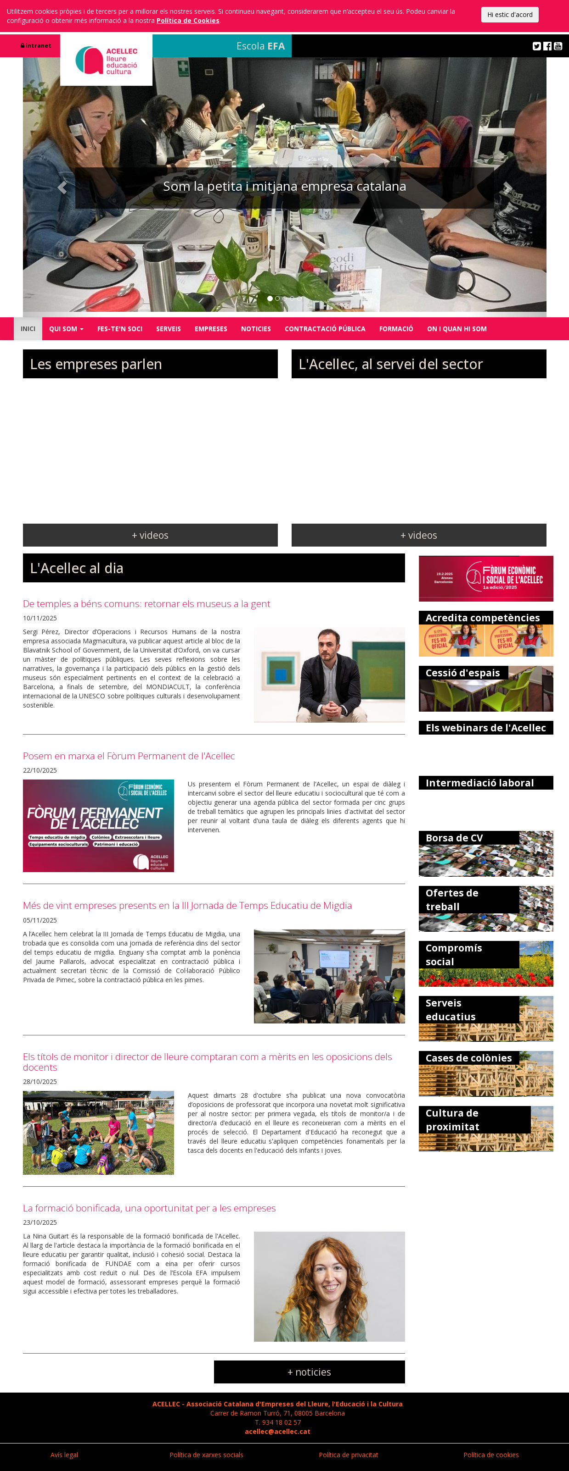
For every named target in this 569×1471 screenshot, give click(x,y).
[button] (62, 187)
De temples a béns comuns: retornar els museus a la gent (146, 603)
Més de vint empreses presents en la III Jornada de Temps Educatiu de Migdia (187, 905)
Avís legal (64, 1454)
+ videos (150, 535)
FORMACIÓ (396, 328)
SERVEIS (168, 328)
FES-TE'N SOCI (119, 328)
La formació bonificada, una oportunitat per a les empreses (149, 1207)
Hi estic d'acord (510, 14)
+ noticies (309, 1372)
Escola (261, 45)
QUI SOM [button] (66, 328)
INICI (28, 328)
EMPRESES (211, 328)
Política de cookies (491, 1454)
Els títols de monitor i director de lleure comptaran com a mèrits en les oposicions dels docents (207, 1061)
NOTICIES (256, 328)
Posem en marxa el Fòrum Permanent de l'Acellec (129, 755)
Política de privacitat (348, 1454)
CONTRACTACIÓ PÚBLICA (325, 328)
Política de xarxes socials (206, 1454)
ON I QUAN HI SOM (457, 328)
